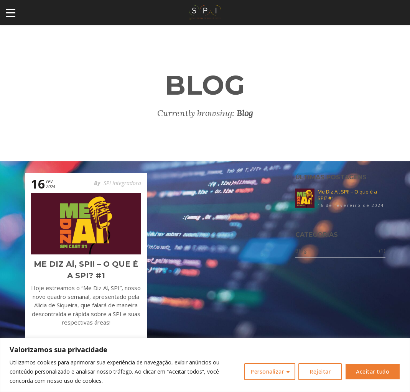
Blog (301, 250)
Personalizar (267, 371)
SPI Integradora (122, 183)
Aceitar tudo (372, 371)
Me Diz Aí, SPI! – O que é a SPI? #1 (347, 195)
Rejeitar (320, 371)
